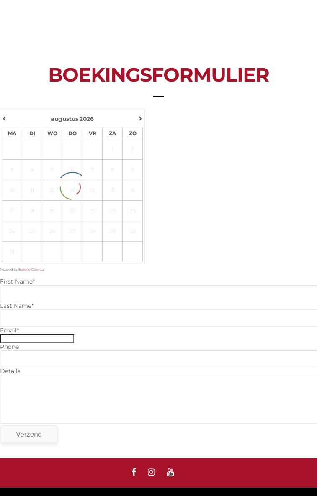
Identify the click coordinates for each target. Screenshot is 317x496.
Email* (9, 330)
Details (10, 371)
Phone (9, 346)
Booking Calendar (31, 269)
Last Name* (17, 305)
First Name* (17, 281)
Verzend (29, 434)
